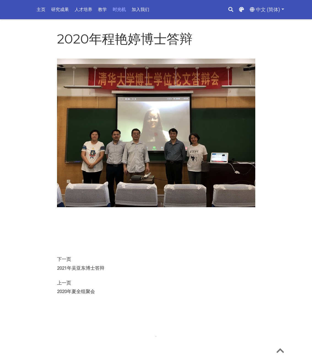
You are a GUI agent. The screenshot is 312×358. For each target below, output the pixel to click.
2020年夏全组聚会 (76, 291)
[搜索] (230, 10)
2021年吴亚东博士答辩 (80, 268)
